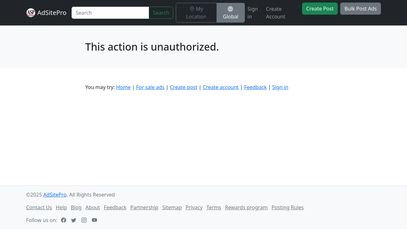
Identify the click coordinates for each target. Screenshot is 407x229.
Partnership (144, 207)
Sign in (252, 12)
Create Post (320, 8)
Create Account (276, 12)
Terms (213, 207)
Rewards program (246, 207)
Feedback (255, 87)
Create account (221, 87)
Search (161, 12)
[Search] (110, 13)
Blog (76, 207)
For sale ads (150, 87)
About (93, 207)
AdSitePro (51, 12)
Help (61, 207)
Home (123, 87)
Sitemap (172, 207)
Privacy (194, 207)
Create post (183, 87)
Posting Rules (288, 207)
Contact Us (39, 207)
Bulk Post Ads (360, 8)
